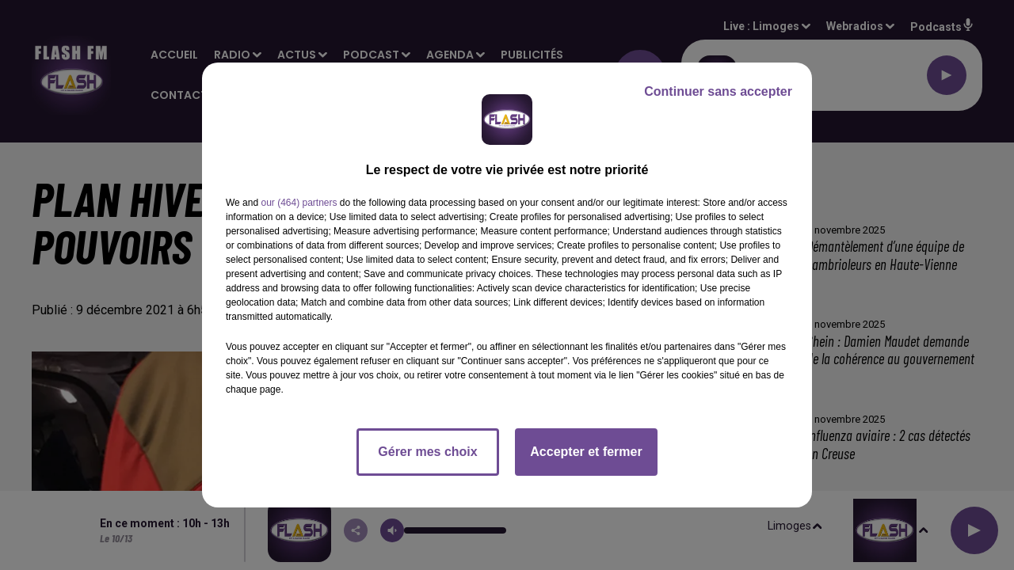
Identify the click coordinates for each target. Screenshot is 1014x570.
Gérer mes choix (427, 451)
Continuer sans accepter (718, 91)
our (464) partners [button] (299, 202)
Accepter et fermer (586, 451)
